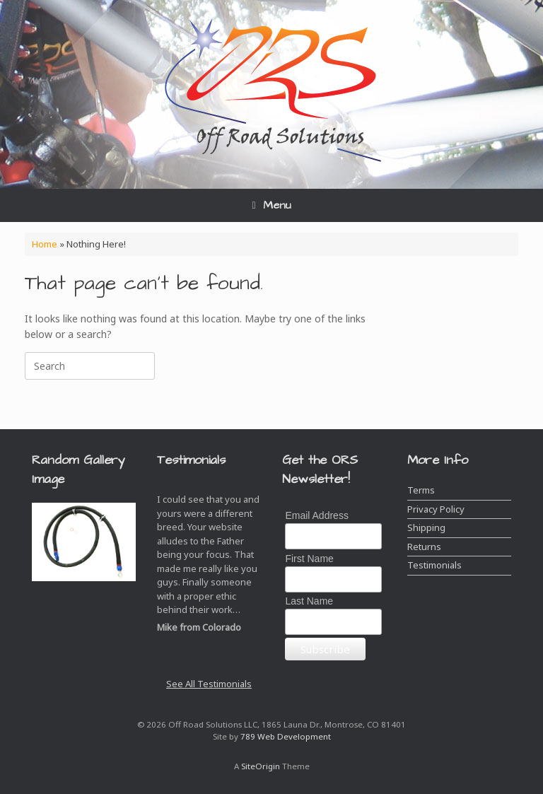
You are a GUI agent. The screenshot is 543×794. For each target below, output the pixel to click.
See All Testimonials (209, 683)
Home (44, 244)
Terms (421, 490)
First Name (309, 558)
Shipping (426, 527)
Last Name (309, 601)
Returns (424, 546)
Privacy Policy (436, 509)
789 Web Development (285, 736)
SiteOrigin (260, 766)
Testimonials (434, 565)
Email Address (316, 515)
